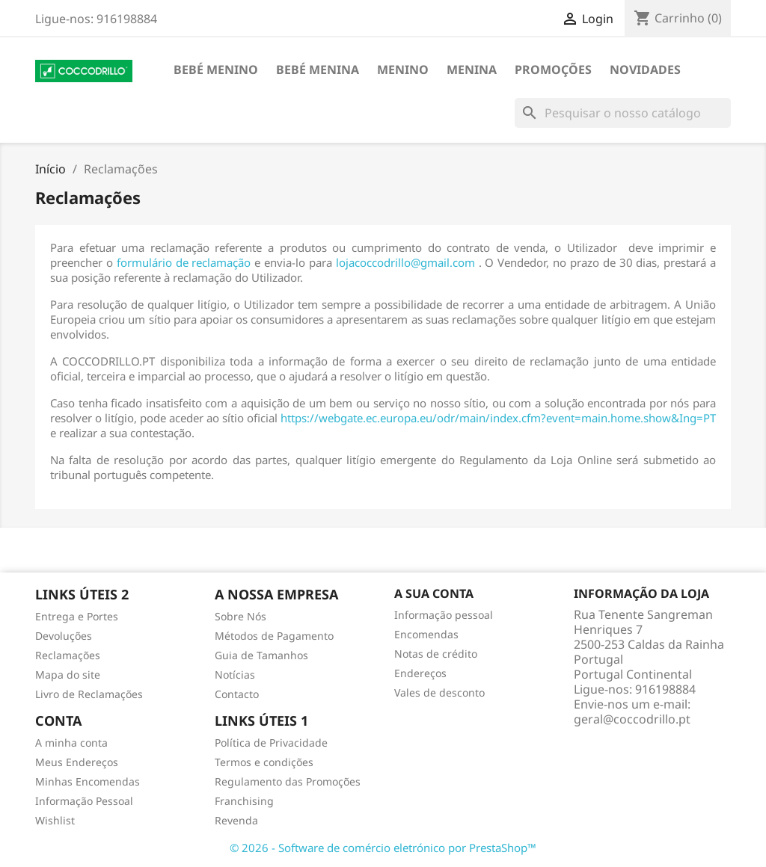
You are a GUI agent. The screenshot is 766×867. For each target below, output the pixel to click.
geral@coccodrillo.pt (632, 719)
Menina (472, 69)
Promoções (553, 69)
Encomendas (426, 634)
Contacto (237, 694)
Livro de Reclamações (89, 694)
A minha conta (71, 742)
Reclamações (67, 655)
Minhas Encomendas (87, 781)
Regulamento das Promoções (288, 781)
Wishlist (55, 820)
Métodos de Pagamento (274, 636)
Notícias (235, 674)
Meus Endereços (76, 762)
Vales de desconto (439, 692)
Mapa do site (67, 674)
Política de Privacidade (271, 742)
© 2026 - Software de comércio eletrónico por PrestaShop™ (383, 847)
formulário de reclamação (184, 262)
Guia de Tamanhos (261, 655)
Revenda (236, 820)
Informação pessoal (443, 615)
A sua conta (434, 593)
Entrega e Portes (76, 616)
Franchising (244, 801)
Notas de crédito (435, 654)
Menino (403, 69)
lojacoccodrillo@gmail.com (405, 262)
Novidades (645, 69)
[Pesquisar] (623, 113)
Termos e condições (264, 762)
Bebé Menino (216, 69)
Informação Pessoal (84, 801)
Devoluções (63, 636)
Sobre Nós (240, 616)
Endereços (420, 673)
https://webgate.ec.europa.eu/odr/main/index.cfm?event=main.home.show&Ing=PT (498, 417)
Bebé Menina (317, 69)
